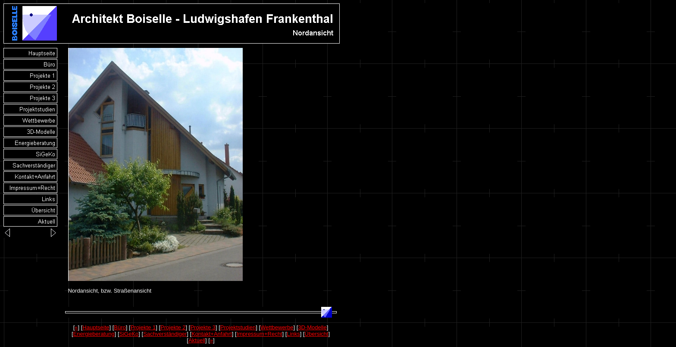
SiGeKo (129, 334)
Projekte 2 (173, 327)
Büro (119, 327)
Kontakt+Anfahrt (211, 334)
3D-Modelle (312, 327)
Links (293, 334)
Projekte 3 (203, 327)
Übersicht (317, 334)
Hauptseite (95, 327)
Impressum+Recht (259, 334)
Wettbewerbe (276, 327)
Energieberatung (94, 334)
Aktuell (196, 340)
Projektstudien (238, 327)
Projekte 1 (143, 327)
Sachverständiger (165, 334)
